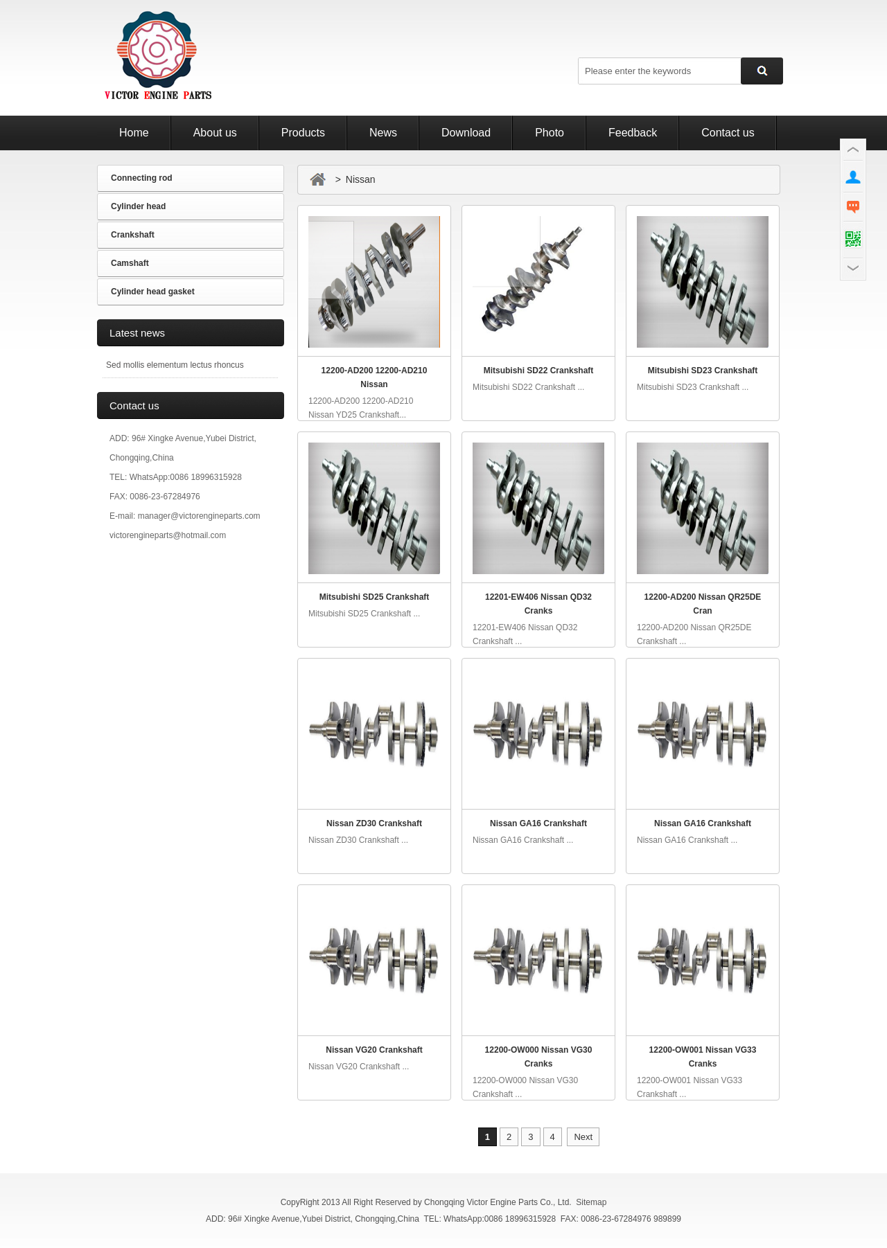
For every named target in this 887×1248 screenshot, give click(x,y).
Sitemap (591, 1202)
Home (134, 133)
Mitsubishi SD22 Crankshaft (539, 370)
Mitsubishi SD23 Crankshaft (703, 370)
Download (466, 133)
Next (583, 1137)
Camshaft (130, 263)
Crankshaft (133, 235)
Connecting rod (142, 178)
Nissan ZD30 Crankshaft (374, 823)
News (383, 133)
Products (303, 133)
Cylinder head (138, 206)
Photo (549, 133)
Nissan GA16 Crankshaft (538, 823)
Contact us (727, 133)
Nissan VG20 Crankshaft (374, 1050)
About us (215, 133)
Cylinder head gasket (153, 291)
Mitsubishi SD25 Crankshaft (374, 597)
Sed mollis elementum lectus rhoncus (175, 365)
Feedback (632, 133)
